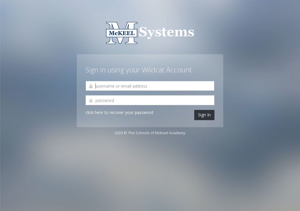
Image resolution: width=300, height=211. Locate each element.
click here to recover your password (119, 112)
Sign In (204, 115)
